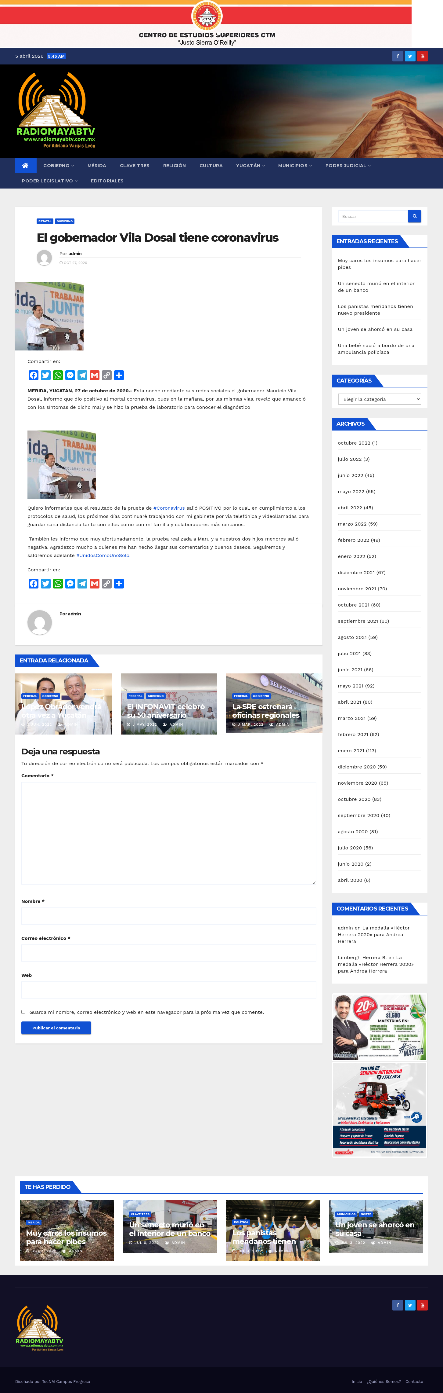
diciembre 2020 (357, 767)
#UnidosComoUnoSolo (102, 555)
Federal (30, 696)
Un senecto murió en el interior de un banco (169, 1229)
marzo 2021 (352, 718)
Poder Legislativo (49, 181)
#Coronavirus (169, 508)
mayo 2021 (351, 686)
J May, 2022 (144, 724)
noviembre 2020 (357, 783)
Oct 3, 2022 (43, 1251)
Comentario (37, 776)
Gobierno (58, 165)
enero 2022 (352, 556)
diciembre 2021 (356, 572)
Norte (366, 1214)
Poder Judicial (348, 165)
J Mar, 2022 (250, 724)
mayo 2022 (351, 491)
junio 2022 (350, 475)
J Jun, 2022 (39, 724)
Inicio (357, 1381)
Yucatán (250, 165)
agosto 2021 (352, 637)
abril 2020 (350, 880)
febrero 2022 (353, 540)
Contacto (414, 1381)
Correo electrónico (45, 938)
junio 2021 (350, 670)
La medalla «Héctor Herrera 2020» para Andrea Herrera (374, 934)
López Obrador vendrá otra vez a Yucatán (61, 711)
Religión (174, 165)
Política (241, 1222)
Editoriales (107, 181)
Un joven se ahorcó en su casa (375, 329)
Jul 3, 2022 (250, 1251)
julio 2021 (349, 653)
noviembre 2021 (357, 589)
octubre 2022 (354, 443)
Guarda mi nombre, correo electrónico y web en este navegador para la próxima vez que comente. (146, 1012)
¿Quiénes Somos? (384, 1381)
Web (26, 975)
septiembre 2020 (359, 815)
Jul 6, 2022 (147, 1243)
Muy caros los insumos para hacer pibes (66, 1237)
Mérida (97, 165)
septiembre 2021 (358, 621)
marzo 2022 (352, 524)
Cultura (211, 165)
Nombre (33, 901)
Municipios (295, 165)
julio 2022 (350, 459)
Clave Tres (135, 165)
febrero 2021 (353, 734)
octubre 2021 (353, 605)
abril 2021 (350, 702)
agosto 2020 (353, 831)
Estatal (45, 221)
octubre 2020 (354, 799)
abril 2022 (350, 508)
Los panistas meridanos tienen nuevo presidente (264, 1241)
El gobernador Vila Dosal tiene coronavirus (157, 237)
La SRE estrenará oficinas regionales (265, 711)
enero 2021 (351, 750)
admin (75, 253)
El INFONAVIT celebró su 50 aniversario (166, 711)
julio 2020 (350, 848)
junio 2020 (351, 864)
